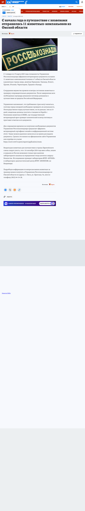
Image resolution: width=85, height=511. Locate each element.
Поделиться (77, 34)
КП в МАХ (74, 11)
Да (4, 12)
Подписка (80, 6)
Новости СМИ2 (6, 293)
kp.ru (12, 34)
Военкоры (54, 11)
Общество (10, 16)
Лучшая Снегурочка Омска (33, 11)
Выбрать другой (11, 12)
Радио (63, 6)
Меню (2, 2)
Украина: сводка (64, 11)
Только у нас (45, 11)
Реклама (70, 6)
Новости (4, 16)
